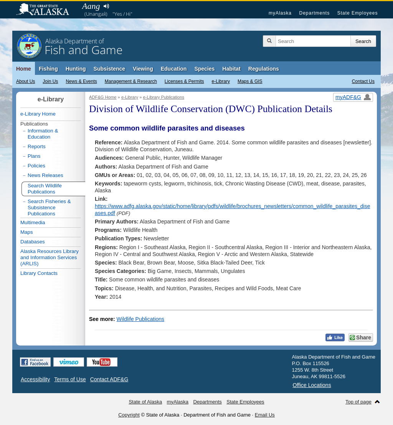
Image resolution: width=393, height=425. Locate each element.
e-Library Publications (164, 97)
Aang (91, 6)
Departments (314, 13)
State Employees (357, 13)
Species (204, 69)
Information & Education (43, 134)
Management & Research (131, 81)
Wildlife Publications (141, 319)
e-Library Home (38, 114)
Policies (36, 166)
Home (23, 69)
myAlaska (280, 13)
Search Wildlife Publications (45, 189)
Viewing (143, 69)
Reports (37, 146)
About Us (25, 81)
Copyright (129, 415)
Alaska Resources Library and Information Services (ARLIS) (49, 257)
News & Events (81, 81)
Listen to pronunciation (106, 6)
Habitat (231, 69)
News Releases (45, 175)
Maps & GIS (250, 81)
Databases (32, 242)
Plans (34, 156)
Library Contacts (39, 273)
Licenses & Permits (184, 81)
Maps (26, 232)
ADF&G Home (103, 97)
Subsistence (109, 69)
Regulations (263, 69)
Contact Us (363, 81)
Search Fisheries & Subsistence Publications (49, 207)
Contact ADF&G (109, 379)
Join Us (50, 81)
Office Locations (312, 385)
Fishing (48, 69)
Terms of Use (70, 379)
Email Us (265, 415)
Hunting (76, 69)
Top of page (358, 402)
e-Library (221, 81)
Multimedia (32, 222)
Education (174, 69)
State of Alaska (46, 10)
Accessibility (35, 379)
